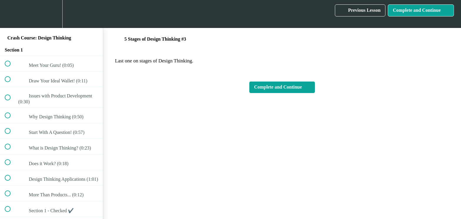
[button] (11, 14)
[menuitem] (51, 14)
